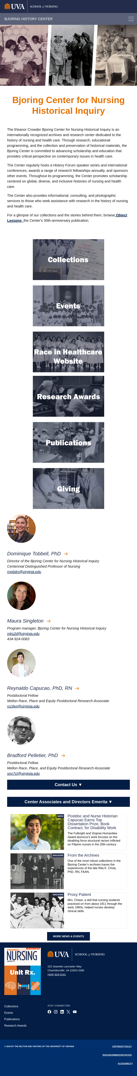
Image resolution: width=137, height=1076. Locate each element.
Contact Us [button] (68, 784)
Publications (12, 1019)
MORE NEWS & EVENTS (68, 936)
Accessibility (125, 1063)
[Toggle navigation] (131, 18)
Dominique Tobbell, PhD (37, 553)
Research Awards (15, 1025)
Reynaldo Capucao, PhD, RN (43, 688)
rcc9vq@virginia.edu (23, 706)
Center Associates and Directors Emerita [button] (68, 802)
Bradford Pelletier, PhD (36, 755)
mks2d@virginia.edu (23, 634)
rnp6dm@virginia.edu (24, 572)
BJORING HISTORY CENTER (28, 19)
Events (8, 1012)
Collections (11, 1006)
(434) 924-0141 (57, 974)
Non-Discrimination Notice (117, 1055)
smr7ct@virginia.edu (23, 773)
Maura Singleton (28, 621)
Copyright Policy (122, 1046)
